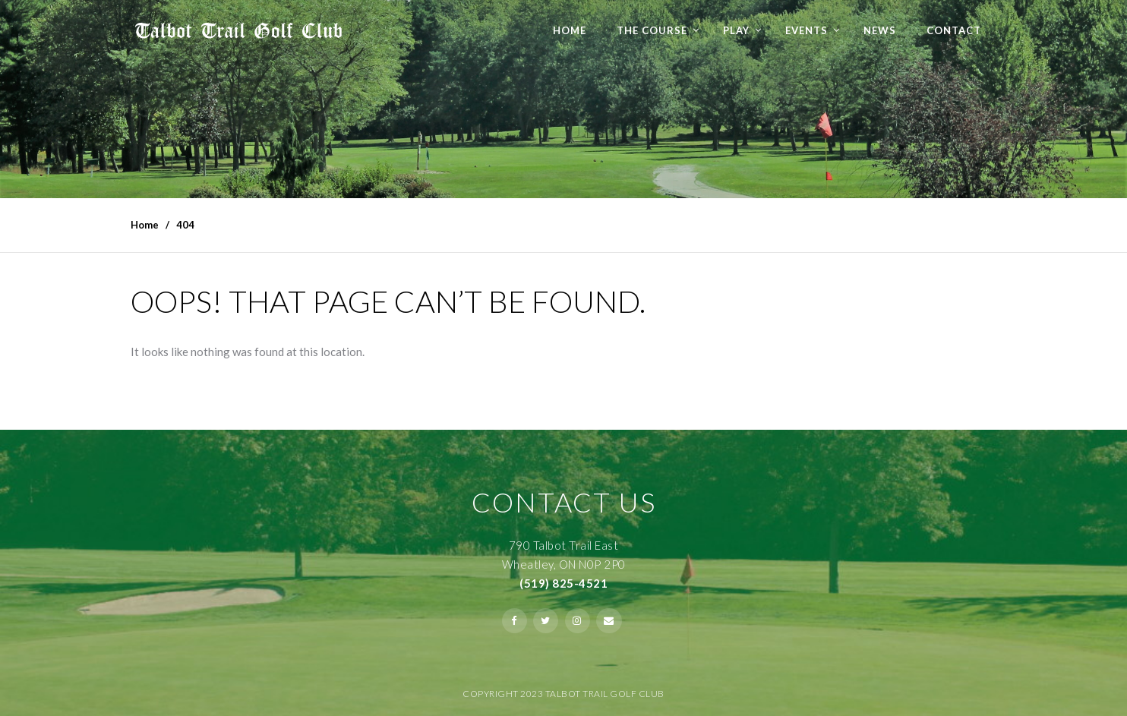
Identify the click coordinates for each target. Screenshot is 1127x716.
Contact (954, 30)
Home (569, 30)
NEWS (879, 30)
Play (736, 30)
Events (806, 30)
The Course (652, 30)
